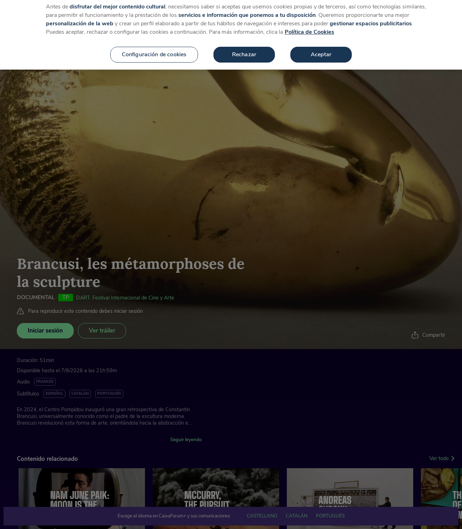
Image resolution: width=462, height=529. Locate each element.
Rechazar (244, 47)
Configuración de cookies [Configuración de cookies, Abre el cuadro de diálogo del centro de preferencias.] (154, 47)
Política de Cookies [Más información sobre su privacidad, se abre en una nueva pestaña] (309, 24)
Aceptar (321, 47)
